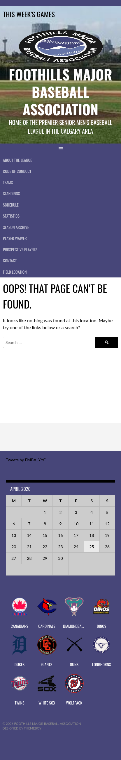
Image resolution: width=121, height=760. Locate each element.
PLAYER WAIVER (15, 238)
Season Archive (16, 227)
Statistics (11, 216)
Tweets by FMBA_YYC (26, 459)
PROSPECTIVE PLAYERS (20, 249)
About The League (17, 160)
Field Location (15, 272)
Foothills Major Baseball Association (60, 91)
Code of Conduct (17, 171)
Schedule (11, 205)
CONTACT (10, 260)
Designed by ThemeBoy (21, 728)
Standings (11, 193)
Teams (8, 182)
